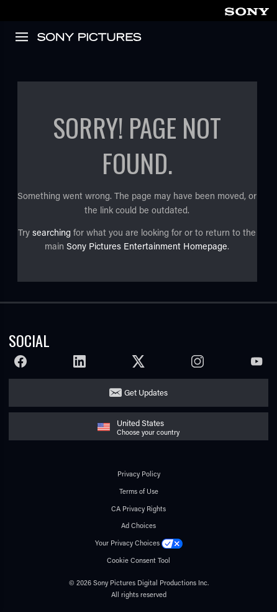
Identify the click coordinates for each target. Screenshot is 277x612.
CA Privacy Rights (138, 508)
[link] (246, 9)
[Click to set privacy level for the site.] (172, 542)
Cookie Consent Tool (138, 560)
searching (51, 232)
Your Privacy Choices (127, 542)
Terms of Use (138, 491)
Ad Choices (138, 525)
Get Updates (146, 392)
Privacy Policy (138, 473)
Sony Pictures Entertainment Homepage (146, 246)
